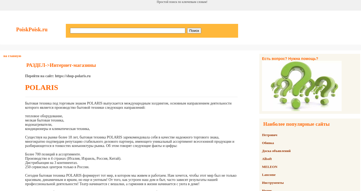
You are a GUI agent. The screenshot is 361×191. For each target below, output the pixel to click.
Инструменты (273, 183)
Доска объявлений (276, 151)
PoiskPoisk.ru (32, 29)
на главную (12, 56)
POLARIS (41, 87)
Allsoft (267, 159)
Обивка (268, 143)
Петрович (269, 135)
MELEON (269, 167)
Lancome (269, 175)
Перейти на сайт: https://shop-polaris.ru (58, 76)
